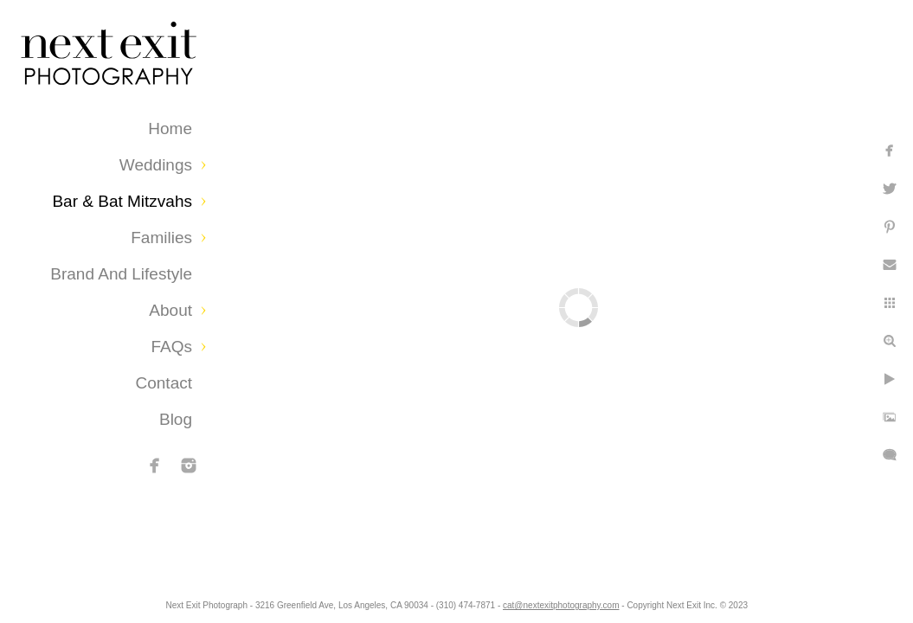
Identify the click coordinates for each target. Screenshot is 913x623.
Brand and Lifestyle (121, 274)
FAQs (171, 346)
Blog (175, 419)
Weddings (155, 165)
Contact (164, 383)
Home (170, 128)
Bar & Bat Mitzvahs (122, 201)
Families (161, 237)
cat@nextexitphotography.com (623, 601)
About (170, 310)
